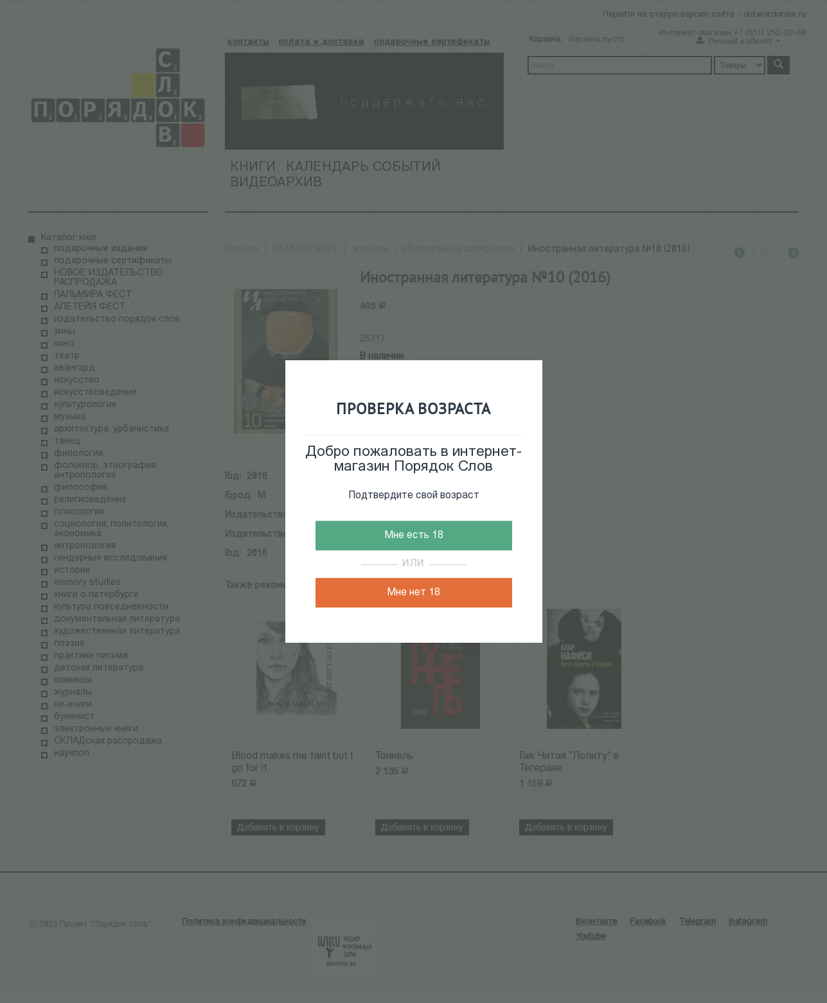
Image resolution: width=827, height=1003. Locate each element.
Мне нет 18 (413, 593)
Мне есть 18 (413, 535)
